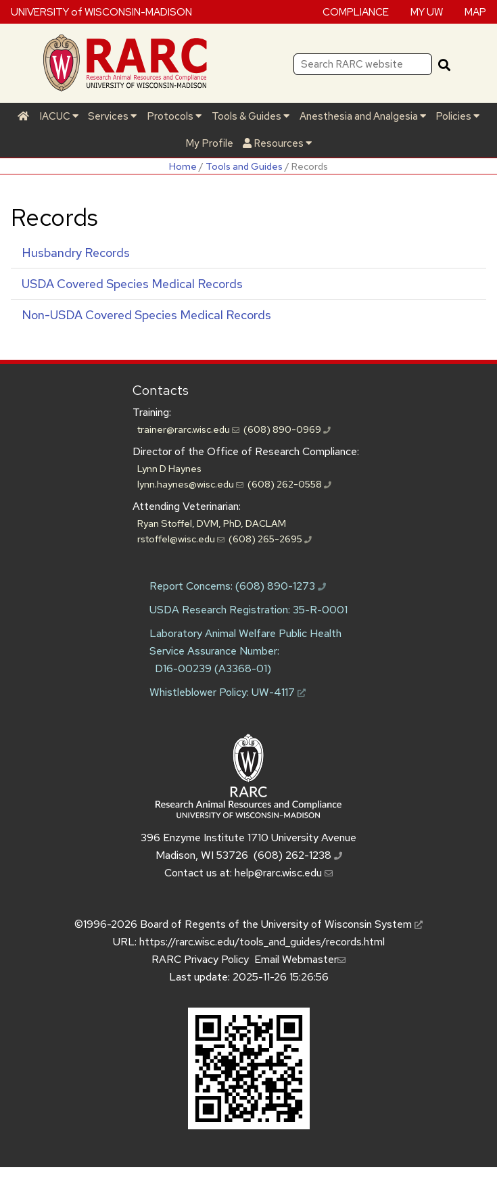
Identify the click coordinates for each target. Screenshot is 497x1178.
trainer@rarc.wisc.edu (188, 429)
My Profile (209, 143)
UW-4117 (279, 692)
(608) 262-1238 (298, 855)
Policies (457, 116)
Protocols (174, 116)
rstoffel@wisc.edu (180, 538)
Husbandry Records (76, 252)
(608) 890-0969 (287, 429)
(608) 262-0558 (289, 483)
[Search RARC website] (362, 64)
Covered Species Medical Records (132, 283)
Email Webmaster (300, 959)
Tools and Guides (244, 166)
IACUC (58, 116)
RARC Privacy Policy (200, 959)
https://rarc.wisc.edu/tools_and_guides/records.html (262, 942)
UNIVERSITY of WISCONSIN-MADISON (101, 11)
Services (112, 116)
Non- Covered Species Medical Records (146, 315)
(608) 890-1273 (280, 586)
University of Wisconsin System (342, 924)
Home (183, 166)
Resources (277, 143)
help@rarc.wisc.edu (284, 873)
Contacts (161, 390)
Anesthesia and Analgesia (363, 116)
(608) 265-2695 (270, 538)
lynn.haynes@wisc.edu (190, 483)
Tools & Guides (250, 116)
